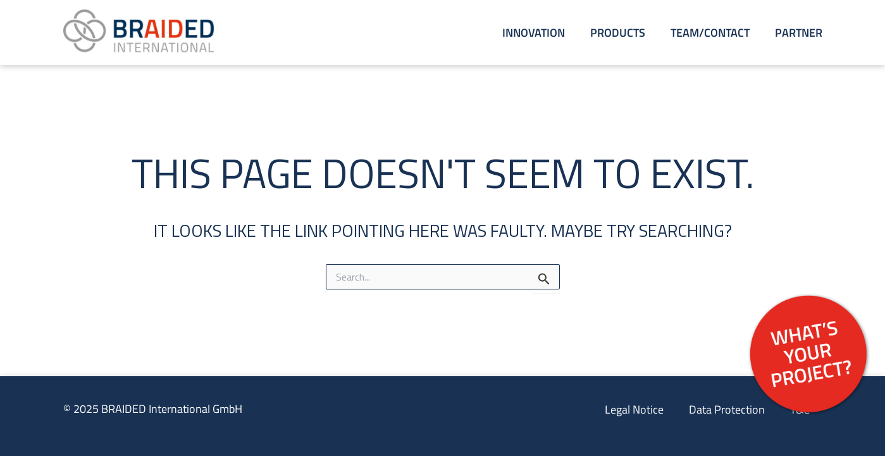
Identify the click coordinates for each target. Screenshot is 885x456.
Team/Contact (710, 32)
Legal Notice (634, 409)
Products (617, 32)
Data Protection (727, 409)
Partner (798, 32)
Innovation (533, 32)
